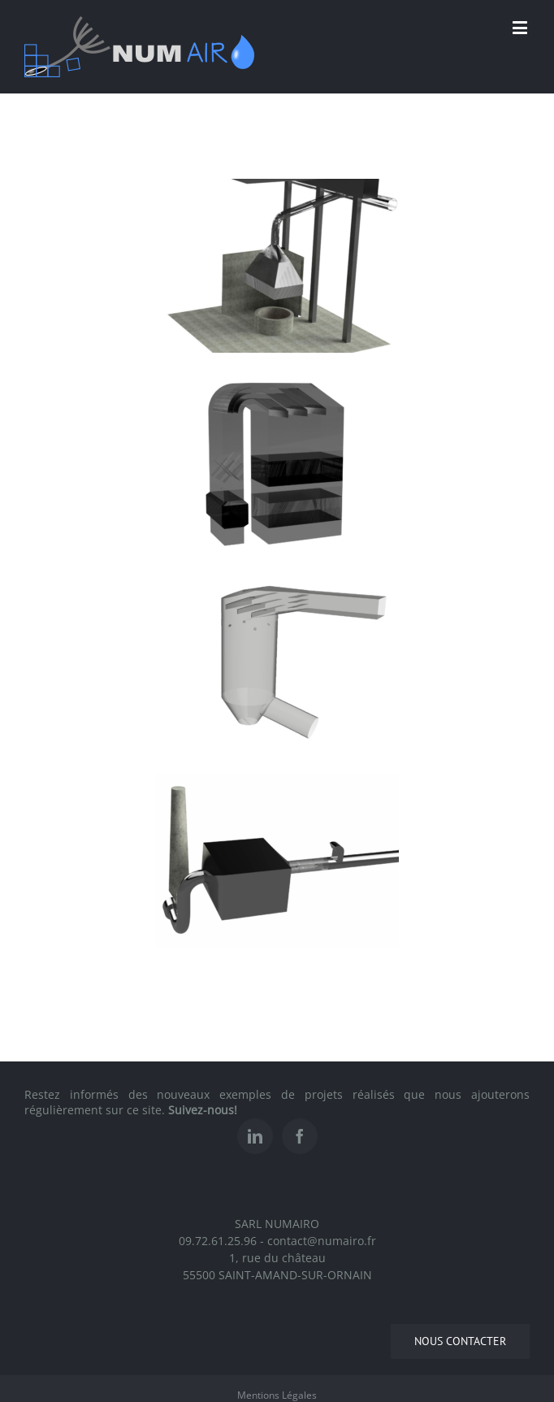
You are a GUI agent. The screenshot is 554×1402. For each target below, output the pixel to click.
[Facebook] (300, 1136)
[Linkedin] (255, 1136)
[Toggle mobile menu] (521, 27)
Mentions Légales (277, 1395)
